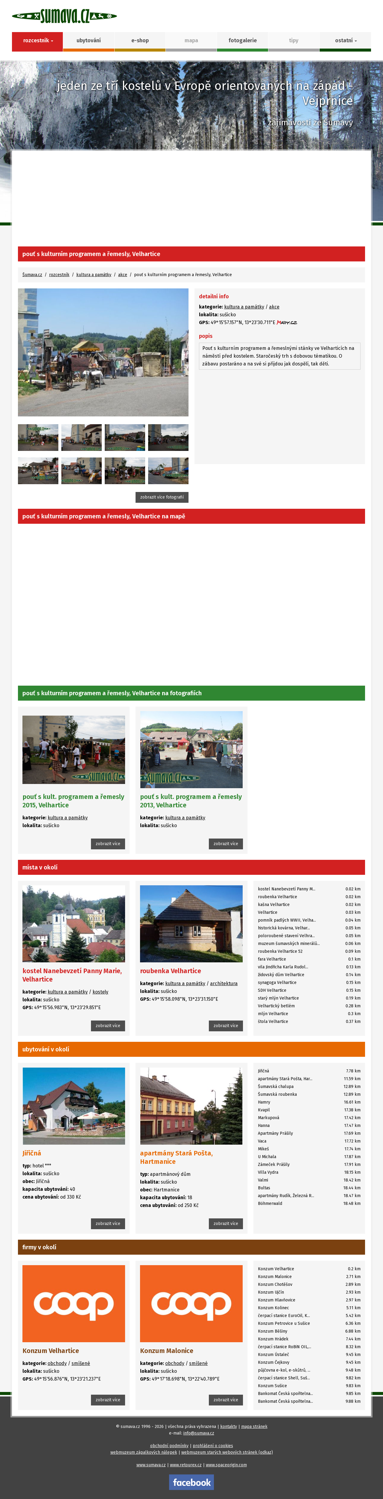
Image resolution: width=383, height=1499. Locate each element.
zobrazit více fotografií (162, 497)
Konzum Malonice (166, 1351)
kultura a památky (93, 274)
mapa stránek (254, 1426)
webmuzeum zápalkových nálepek (143, 1452)
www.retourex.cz (186, 1465)
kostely (100, 992)
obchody (57, 1363)
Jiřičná (31, 1153)
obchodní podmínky (169, 1445)
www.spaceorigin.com (226, 1465)
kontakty (228, 1426)
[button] (345, 42)
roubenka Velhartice (170, 971)
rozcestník (59, 274)
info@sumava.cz (198, 1433)
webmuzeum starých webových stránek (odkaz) (227, 1452)
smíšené (81, 1363)
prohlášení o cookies (213, 1445)
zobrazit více (108, 843)
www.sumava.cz (151, 1465)
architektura (224, 983)
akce (122, 274)
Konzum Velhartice (50, 1351)
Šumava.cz (32, 274)
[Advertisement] (191, 201)
